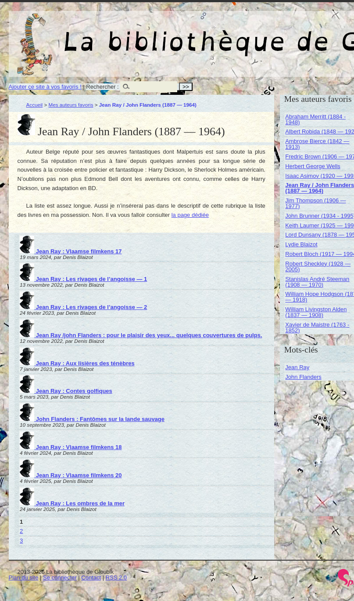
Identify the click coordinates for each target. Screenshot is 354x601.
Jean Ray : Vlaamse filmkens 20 (71, 475)
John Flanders (303, 377)
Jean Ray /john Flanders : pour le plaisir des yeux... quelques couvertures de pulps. (141, 335)
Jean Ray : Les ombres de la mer (72, 503)
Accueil (34, 105)
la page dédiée (190, 215)
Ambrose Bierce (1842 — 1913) (317, 144)
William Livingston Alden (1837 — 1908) (316, 312)
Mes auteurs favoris (71, 105)
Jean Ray (297, 367)
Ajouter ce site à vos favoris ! (45, 86)
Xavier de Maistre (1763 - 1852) (317, 327)
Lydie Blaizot (301, 244)
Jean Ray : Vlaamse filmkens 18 (71, 447)
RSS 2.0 (116, 577)
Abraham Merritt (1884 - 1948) (315, 119)
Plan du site (24, 577)
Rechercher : (102, 86)
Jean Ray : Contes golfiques (66, 391)
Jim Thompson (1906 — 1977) (315, 203)
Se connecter (60, 577)
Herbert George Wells (312, 166)
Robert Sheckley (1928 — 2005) (317, 266)
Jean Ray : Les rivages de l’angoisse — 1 (83, 279)
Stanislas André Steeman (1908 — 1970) (317, 282)
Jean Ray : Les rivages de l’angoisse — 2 (83, 307)
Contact (91, 577)
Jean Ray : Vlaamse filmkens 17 (71, 251)
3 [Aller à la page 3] (21, 540)
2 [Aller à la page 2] (21, 531)
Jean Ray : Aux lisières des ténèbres (77, 363)
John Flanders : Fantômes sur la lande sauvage (92, 419)
